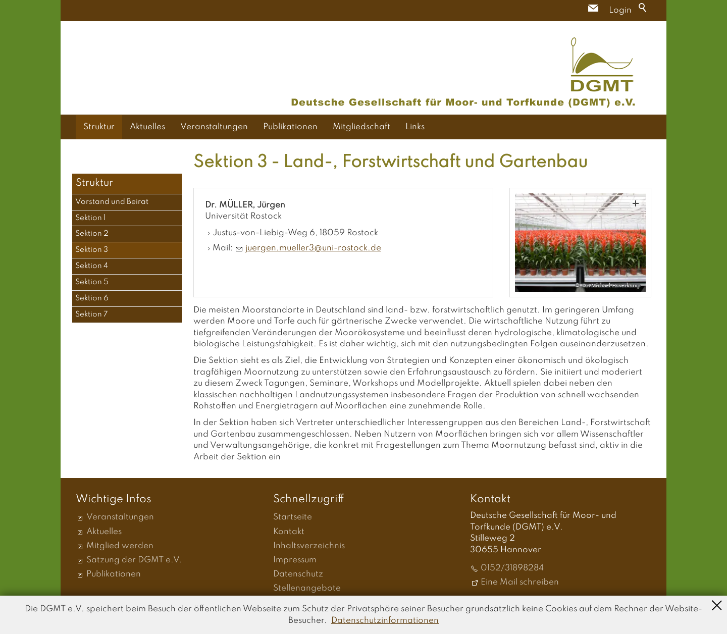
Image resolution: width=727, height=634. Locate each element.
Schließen (717, 604)
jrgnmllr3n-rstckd (313, 248)
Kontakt (288, 531)
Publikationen (290, 127)
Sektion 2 (92, 234)
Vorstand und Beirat (111, 202)
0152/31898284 (512, 568)
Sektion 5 (92, 282)
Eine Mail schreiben (520, 582)
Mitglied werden (119, 546)
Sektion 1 (90, 218)
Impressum (295, 560)
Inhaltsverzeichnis (309, 546)
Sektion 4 (91, 266)
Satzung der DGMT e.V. (134, 560)
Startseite (292, 517)
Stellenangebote (307, 588)
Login (620, 10)
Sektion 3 (91, 250)
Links (415, 127)
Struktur (99, 127)
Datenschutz (298, 574)
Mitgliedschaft (361, 127)
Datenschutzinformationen (385, 620)
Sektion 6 (92, 298)
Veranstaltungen (214, 127)
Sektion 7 (91, 314)
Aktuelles (147, 127)
